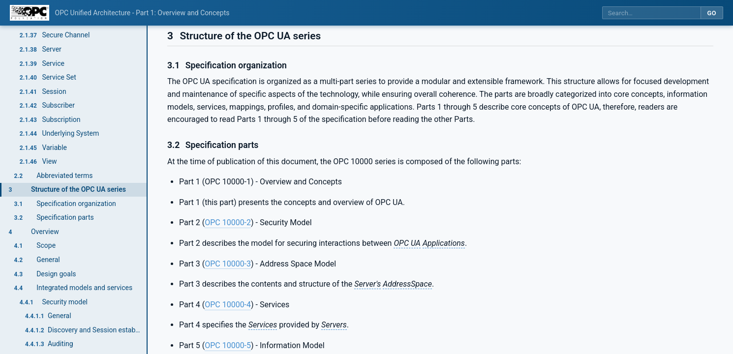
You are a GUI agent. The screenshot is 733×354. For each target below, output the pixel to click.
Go (711, 13)
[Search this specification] (651, 13)
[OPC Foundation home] (29, 13)
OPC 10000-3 (228, 263)
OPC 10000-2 (228, 222)
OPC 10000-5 (228, 345)
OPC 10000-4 (228, 304)
